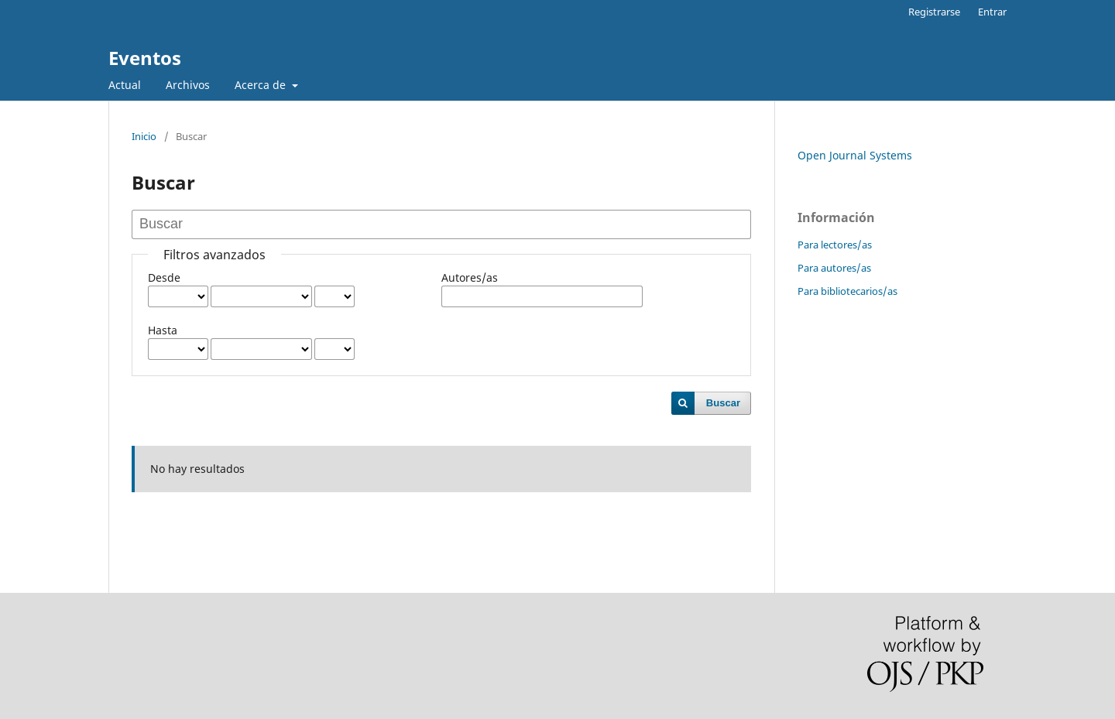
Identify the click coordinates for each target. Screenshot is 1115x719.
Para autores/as (834, 268)
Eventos (144, 57)
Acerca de (262, 84)
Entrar (992, 12)
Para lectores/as (835, 245)
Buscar (723, 403)
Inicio (144, 136)
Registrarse (934, 12)
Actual (124, 84)
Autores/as (469, 277)
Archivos (188, 84)
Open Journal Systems (855, 155)
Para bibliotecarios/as (847, 291)
